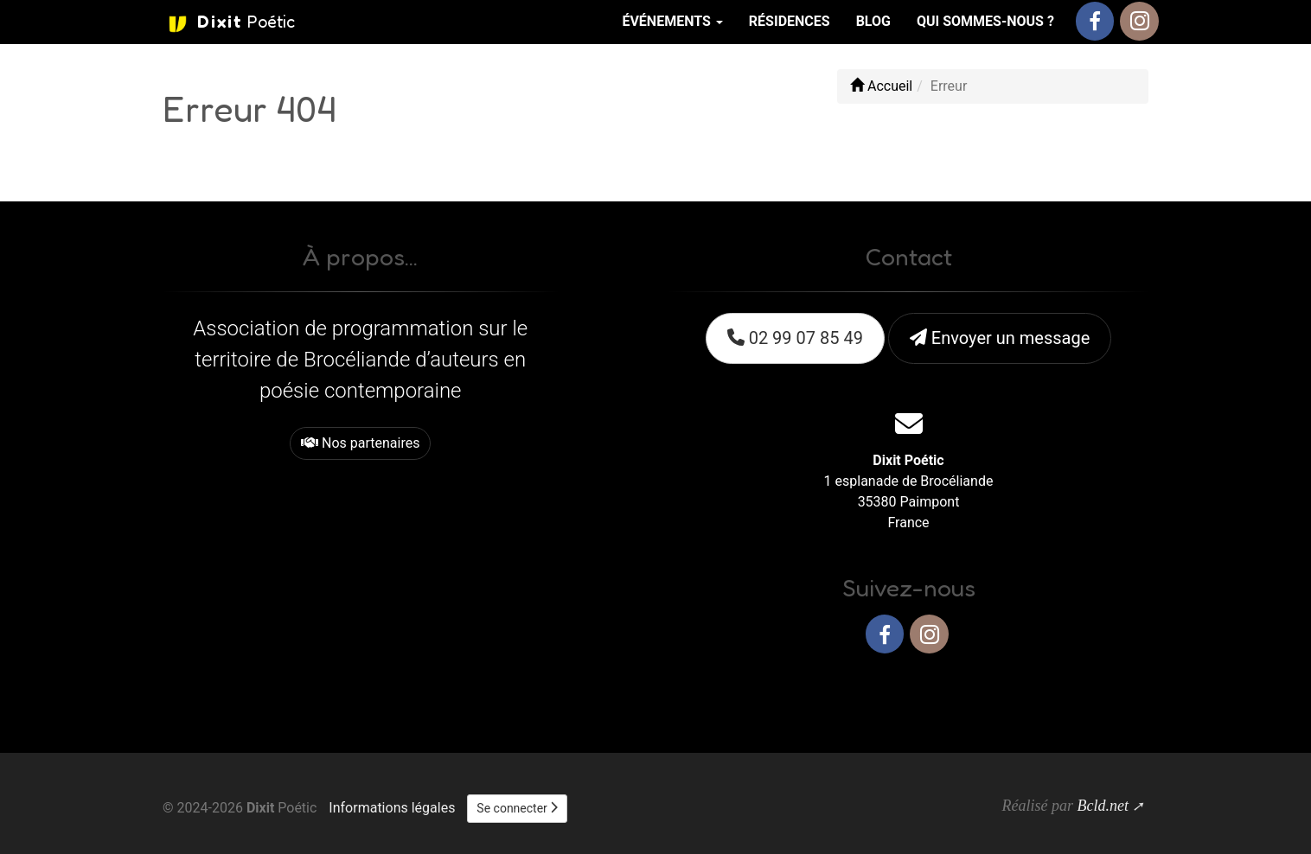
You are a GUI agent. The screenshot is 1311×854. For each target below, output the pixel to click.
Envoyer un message (1000, 338)
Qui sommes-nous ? (985, 21)
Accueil (881, 86)
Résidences (789, 21)
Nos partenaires (360, 443)
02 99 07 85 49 (795, 338)
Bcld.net (1102, 805)
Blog (873, 21)
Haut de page (1098, 690)
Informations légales (392, 808)
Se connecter (517, 808)
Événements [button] (672, 21)
